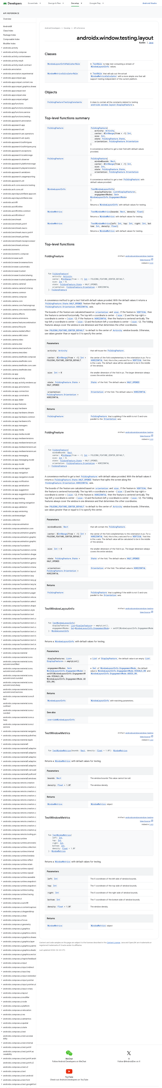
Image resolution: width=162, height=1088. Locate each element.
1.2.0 (151, 439)
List (115, 192)
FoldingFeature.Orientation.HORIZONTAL (66, 306)
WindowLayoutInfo (100, 66)
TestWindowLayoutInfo (102, 189)
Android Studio (150, 3)
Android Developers (52, 28)
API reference (11, 13)
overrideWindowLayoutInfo (61, 719)
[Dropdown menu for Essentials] (41, 3)
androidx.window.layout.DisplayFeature (111, 105)
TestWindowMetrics (100, 211)
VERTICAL (141, 312)
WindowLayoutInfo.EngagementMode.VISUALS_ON (122, 671)
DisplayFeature (126, 192)
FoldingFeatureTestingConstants (65, 102)
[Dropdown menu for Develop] (82, 3)
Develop (67, 28)
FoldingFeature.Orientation (124, 141)
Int (129, 133)
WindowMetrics (55, 211)
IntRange (109, 133)
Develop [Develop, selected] (75, 3)
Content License (113, 942)
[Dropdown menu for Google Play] (104, 3)
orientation (102, 312)
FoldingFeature (55, 128)
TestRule (97, 64)
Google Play (95, 3)
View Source (145, 260)
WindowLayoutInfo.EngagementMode (108, 197)
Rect (113, 161)
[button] (17, 48)
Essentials (33, 3)
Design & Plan (54, 3)
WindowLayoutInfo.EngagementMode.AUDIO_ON (114, 673)
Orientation (97, 392)
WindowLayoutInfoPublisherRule (64, 64)
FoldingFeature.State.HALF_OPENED (63, 303)
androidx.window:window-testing (139, 256)
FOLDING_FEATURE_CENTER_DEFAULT (67, 330)
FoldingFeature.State (113, 138)
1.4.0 (151, 740)
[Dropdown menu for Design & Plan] (64, 3)
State (94, 382)
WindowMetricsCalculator (104, 76)
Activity (109, 130)
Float (140, 211)
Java (151, 42)
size (116, 312)
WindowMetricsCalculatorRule (63, 73)
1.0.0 (151, 263)
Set (116, 194)
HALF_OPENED (133, 382)
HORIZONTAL (101, 318)
